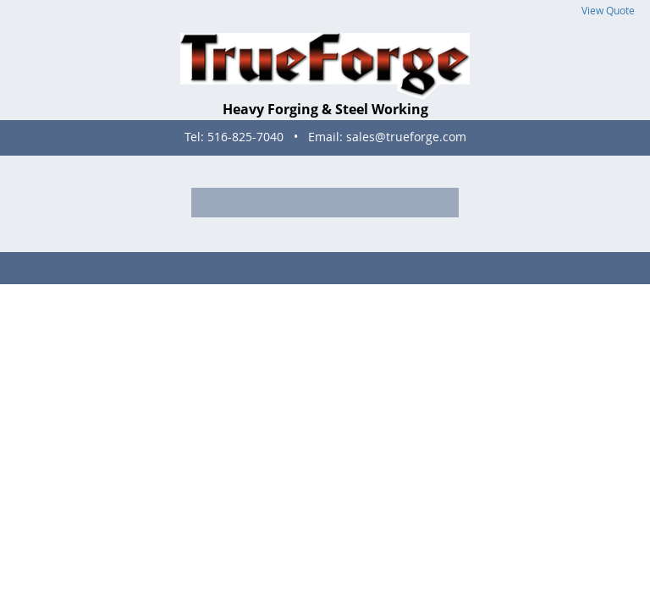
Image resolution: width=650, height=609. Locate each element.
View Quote (608, 10)
